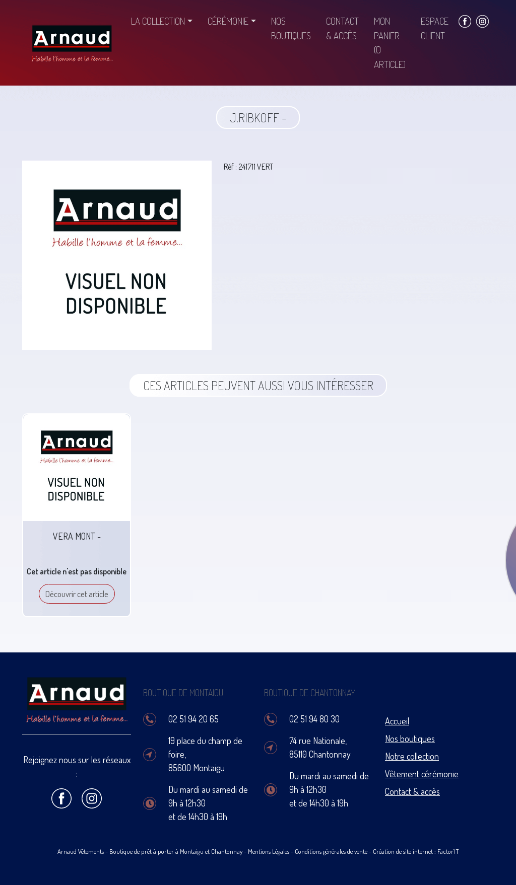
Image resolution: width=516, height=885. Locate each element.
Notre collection (412, 756)
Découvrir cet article (76, 593)
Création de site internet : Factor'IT (416, 851)
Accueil (397, 720)
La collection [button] (158, 21)
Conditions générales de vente (331, 851)
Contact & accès (342, 28)
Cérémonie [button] (228, 21)
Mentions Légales (268, 851)
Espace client (434, 28)
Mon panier (390, 42)
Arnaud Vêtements (80, 851)
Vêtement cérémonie (422, 773)
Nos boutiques (291, 28)
